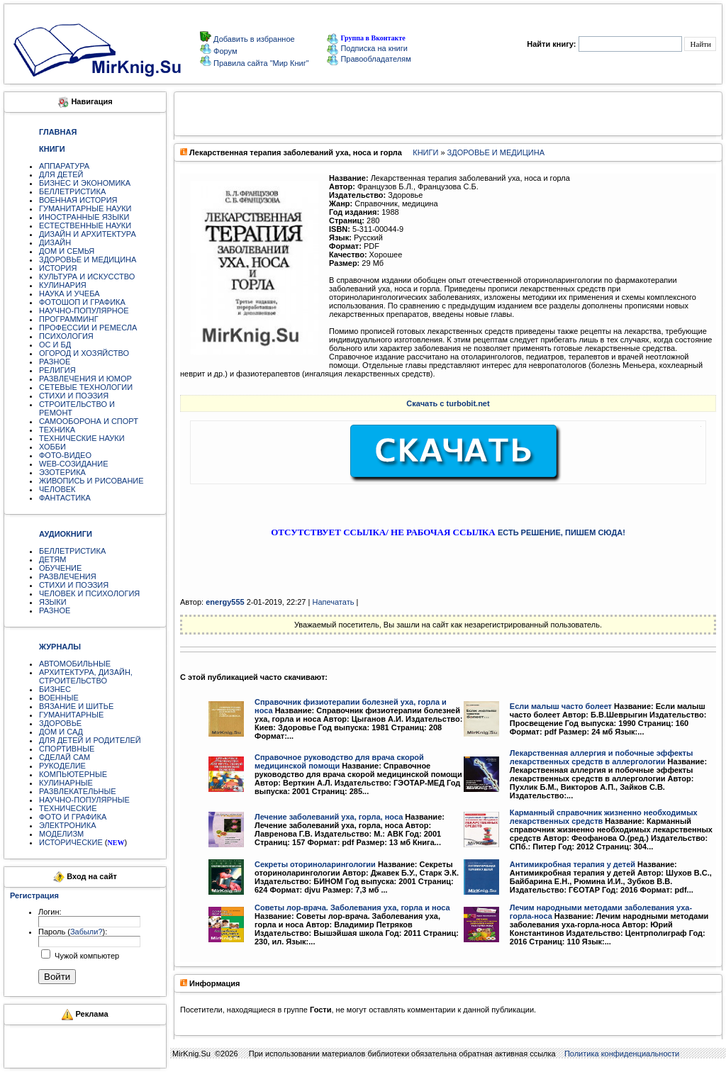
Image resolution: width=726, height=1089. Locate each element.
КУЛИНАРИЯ (62, 285)
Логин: (50, 912)
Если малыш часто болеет (561, 706)
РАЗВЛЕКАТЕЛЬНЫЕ (77, 791)
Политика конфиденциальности (621, 1053)
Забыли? (86, 931)
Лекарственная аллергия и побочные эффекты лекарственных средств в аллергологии (601, 757)
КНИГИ (425, 152)
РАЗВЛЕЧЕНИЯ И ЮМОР (85, 378)
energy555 (225, 602)
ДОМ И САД (61, 731)
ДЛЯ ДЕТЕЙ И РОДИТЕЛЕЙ (90, 740)
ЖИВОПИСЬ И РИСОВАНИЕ (91, 480)
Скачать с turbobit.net (447, 403)
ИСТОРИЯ (58, 268)
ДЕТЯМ (52, 559)
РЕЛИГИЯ (57, 370)
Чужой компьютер (85, 955)
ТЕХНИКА (57, 429)
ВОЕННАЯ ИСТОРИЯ (78, 200)
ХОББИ (52, 446)
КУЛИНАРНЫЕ (66, 782)
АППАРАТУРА (64, 166)
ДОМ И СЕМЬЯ (66, 251)
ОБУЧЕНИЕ (60, 568)
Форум (224, 51)
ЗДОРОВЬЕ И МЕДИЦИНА (87, 259)
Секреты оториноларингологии (315, 864)
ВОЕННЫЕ (59, 697)
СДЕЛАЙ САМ (64, 757)
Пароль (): (72, 931)
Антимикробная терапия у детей (572, 864)
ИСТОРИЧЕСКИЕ (71, 842)
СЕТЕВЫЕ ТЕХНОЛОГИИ (86, 387)
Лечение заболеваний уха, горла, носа (329, 816)
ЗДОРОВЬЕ (60, 723)
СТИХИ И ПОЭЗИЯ (73, 395)
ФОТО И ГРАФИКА (72, 816)
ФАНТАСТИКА (65, 497)
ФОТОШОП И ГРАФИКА (82, 302)
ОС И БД (55, 344)
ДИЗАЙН (55, 242)
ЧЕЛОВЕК (57, 489)
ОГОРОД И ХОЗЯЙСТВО (84, 353)
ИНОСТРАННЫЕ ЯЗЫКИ (84, 217)
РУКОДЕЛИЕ (62, 765)
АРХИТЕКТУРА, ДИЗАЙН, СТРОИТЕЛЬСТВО (86, 676)
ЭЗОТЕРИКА (62, 472)
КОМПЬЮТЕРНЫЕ (73, 774)
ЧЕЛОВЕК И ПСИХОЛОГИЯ (89, 593)
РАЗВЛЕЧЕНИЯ (67, 576)
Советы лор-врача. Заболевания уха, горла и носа (352, 907)
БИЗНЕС (55, 689)
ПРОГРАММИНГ (69, 319)
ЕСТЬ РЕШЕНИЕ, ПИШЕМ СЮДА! (561, 532)
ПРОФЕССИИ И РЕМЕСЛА (88, 327)
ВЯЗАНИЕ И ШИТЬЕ (76, 706)
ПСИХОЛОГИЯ (66, 336)
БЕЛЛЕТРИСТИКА (72, 191)
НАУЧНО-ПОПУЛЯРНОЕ (84, 310)
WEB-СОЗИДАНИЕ (73, 463)
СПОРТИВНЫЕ (66, 748)
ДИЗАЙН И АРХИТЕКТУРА (87, 234)
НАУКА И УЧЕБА (69, 293)
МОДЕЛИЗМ (61, 834)
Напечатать (333, 602)
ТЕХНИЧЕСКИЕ (68, 808)
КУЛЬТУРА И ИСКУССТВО (87, 276)
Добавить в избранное (253, 39)
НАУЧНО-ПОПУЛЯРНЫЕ (84, 799)
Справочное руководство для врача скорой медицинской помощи (339, 761)
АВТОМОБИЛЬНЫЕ (75, 663)
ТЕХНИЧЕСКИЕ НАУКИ (82, 438)
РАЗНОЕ (54, 361)
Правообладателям (369, 59)
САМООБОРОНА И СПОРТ (88, 421)
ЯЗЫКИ (53, 602)
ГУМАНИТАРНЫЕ (71, 714)
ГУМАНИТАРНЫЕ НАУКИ (85, 208)
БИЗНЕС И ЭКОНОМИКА (84, 183)
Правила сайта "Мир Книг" (260, 63)
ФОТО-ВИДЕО (65, 455)
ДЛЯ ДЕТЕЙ (61, 174)
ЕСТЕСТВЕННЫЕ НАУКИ (85, 225)
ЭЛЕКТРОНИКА (67, 825)
